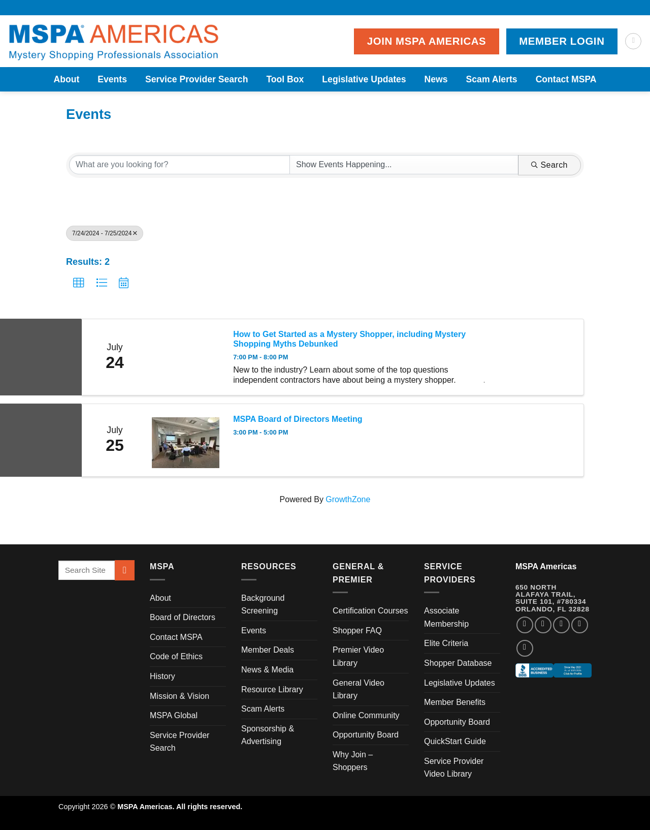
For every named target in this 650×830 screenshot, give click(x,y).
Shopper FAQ (357, 630)
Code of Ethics (176, 656)
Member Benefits (454, 702)
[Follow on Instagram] (543, 625)
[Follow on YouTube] (524, 648)
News (436, 79)
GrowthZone (348, 499)
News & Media (267, 669)
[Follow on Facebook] (524, 625)
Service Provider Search (196, 79)
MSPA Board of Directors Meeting (297, 419)
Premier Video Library (358, 656)
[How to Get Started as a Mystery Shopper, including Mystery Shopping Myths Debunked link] (185, 357)
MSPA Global (174, 715)
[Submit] (125, 570)
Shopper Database (458, 663)
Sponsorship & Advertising (267, 735)
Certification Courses (370, 610)
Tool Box (285, 79)
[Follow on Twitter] (561, 625)
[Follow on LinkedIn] (579, 625)
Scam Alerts (491, 79)
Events (112, 79)
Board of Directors (182, 617)
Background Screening (262, 605)
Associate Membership (446, 617)
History (162, 676)
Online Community (366, 715)
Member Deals (267, 649)
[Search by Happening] (403, 164)
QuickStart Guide (455, 741)
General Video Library (358, 689)
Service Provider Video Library (453, 768)
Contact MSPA (566, 79)
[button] (79, 283)
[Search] (633, 41)
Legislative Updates (364, 79)
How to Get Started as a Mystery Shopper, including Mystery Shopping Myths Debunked (349, 339)
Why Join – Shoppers (353, 761)
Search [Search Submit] (549, 165)
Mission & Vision (179, 696)
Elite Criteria (446, 643)
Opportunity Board (366, 734)
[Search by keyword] (179, 164)
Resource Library (272, 689)
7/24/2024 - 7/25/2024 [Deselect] (104, 233)
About (66, 79)
